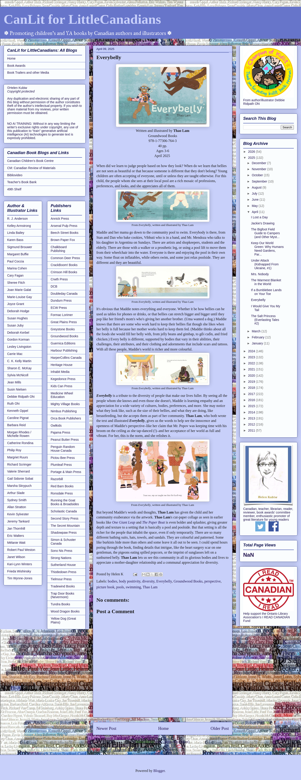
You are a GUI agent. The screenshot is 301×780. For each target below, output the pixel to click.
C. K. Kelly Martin (19, 361)
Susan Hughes (17, 318)
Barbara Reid (16, 425)
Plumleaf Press (61, 464)
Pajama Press (60, 432)
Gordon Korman (18, 339)
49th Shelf (14, 189)
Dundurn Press (61, 300)
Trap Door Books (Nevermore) (62, 595)
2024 (252, 351)
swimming (133, 587)
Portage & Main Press (66, 472)
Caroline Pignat (18, 418)
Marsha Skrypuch (19, 486)
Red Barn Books (62, 486)
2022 (252, 363)
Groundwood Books (187, 581)
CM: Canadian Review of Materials (31, 168)
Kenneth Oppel (17, 411)
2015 (252, 406)
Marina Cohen (17, 268)
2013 (252, 418)
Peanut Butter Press (65, 439)
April (255, 212)
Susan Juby (15, 325)
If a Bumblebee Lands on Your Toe (266, 292)
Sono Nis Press (61, 550)
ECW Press (59, 307)
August (257, 187)
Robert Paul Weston (21, 550)
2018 (252, 387)
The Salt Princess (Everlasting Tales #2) (265, 319)
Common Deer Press (65, 258)
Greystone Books (63, 329)
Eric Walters (15, 535)
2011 (252, 430)
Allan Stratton (16, 507)
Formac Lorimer (62, 315)
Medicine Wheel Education (62, 395)
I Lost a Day (259, 217)
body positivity (129, 581)
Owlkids (56, 425)
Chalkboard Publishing (59, 249)
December (259, 163)
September (260, 181)
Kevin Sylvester (18, 514)
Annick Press (60, 218)
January (258, 343)
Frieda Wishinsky (19, 571)
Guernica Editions (63, 343)
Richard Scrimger (19, 464)
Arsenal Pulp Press (64, 226)
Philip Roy (14, 450)
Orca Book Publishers (66, 418)
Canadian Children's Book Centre (30, 161)
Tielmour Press (61, 579)
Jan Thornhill (16, 528)
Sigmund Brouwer (19, 247)
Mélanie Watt (16, 542)
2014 (252, 412)
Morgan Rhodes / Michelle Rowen (19, 434)
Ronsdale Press (62, 493)
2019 (252, 381)
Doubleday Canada (64, 293)
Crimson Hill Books (64, 272)
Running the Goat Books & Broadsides (65, 502)
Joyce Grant (15, 304)
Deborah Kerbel (18, 332)
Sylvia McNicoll (17, 375)
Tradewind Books (63, 586)
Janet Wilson (16, 557)
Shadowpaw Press (64, 532)
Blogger (159, 771)
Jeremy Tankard (18, 521)
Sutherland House (63, 565)
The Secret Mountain (65, 525)
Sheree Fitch (16, 282)
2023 (252, 357)
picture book (105, 587)
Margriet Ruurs (17, 457)
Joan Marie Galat (19, 290)
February (258, 337)
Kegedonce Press (63, 379)
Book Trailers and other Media (28, 72)
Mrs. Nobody (260, 274)
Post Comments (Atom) (172, 742)
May (255, 206)
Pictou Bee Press (63, 458)
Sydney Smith (16, 500)
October (258, 175)
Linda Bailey (15, 232)
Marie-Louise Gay (19, 297)
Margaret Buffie (17, 254)
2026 (252, 151)
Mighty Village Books (65, 404)
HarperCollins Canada (66, 357)
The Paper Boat (153, 522)
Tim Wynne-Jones (19, 578)
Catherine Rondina (20, 443)
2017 (252, 394)
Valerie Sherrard (18, 471)
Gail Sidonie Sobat (20, 478)
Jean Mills (14, 382)
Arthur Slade (16, 493)
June (255, 199)
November (259, 169)
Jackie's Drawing (263, 223)
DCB (54, 286)
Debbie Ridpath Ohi (21, 396)
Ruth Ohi (13, 403)
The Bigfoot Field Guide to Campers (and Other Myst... (265, 233)
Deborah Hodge (18, 311)
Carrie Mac (14, 354)
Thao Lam (150, 587)
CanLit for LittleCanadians (82, 19)
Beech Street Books (64, 232)
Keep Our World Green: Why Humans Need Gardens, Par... (267, 248)
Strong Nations (61, 558)
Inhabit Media (60, 372)
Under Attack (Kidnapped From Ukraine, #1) (265, 264)
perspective (212, 581)
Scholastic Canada (64, 511)
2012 (252, 424)
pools (120, 587)
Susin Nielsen (16, 389)
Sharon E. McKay (19, 368)
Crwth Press (59, 279)
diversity (148, 581)
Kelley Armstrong (19, 226)
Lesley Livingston (19, 346)
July (255, 193)
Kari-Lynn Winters (19, 564)
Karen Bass (15, 240)
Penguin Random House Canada (63, 448)
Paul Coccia (15, 261)
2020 (252, 375)
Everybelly (164, 581)
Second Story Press (64, 518)
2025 (252, 157)
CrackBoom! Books (64, 265)
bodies (112, 581)
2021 (252, 369)
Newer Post (106, 728)
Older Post (219, 728)
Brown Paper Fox (63, 240)
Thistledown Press (63, 572)
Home (163, 728)
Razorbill (57, 479)
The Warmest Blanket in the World (266, 282)
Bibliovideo (14, 175)
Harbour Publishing (64, 350)
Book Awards (16, 65)
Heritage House (61, 365)
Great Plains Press (64, 322)
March (256, 331)
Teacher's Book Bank (22, 182)
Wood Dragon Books (65, 611)
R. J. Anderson (17, 218)
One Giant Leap (123, 522)
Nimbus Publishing (64, 411)
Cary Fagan (15, 275)
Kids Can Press (61, 386)
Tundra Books (60, 604)
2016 (252, 400)
